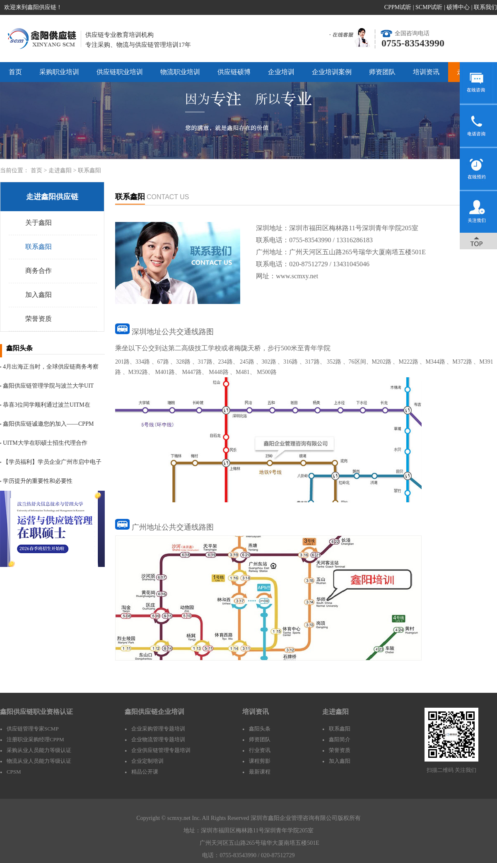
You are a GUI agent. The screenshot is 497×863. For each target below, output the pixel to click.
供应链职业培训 (120, 71)
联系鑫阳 (89, 170)
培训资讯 (426, 71)
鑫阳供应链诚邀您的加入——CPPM (47, 424)
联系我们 (485, 7)
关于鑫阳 (38, 222)
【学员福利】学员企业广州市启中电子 (50, 462)
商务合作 (38, 270)
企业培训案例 (332, 71)
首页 (15, 71)
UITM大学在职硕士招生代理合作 (43, 443)
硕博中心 (458, 7)
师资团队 (382, 71)
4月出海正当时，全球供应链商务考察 (49, 367)
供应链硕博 (234, 71)
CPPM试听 (397, 7)
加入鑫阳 (38, 294)
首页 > (39, 170)
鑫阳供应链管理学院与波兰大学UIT (47, 386)
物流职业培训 (180, 71)
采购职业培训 (59, 71)
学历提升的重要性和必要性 (36, 481)
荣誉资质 (38, 318)
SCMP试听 (428, 7)
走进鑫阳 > (63, 170)
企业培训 (281, 71)
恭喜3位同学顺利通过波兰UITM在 (45, 405)
